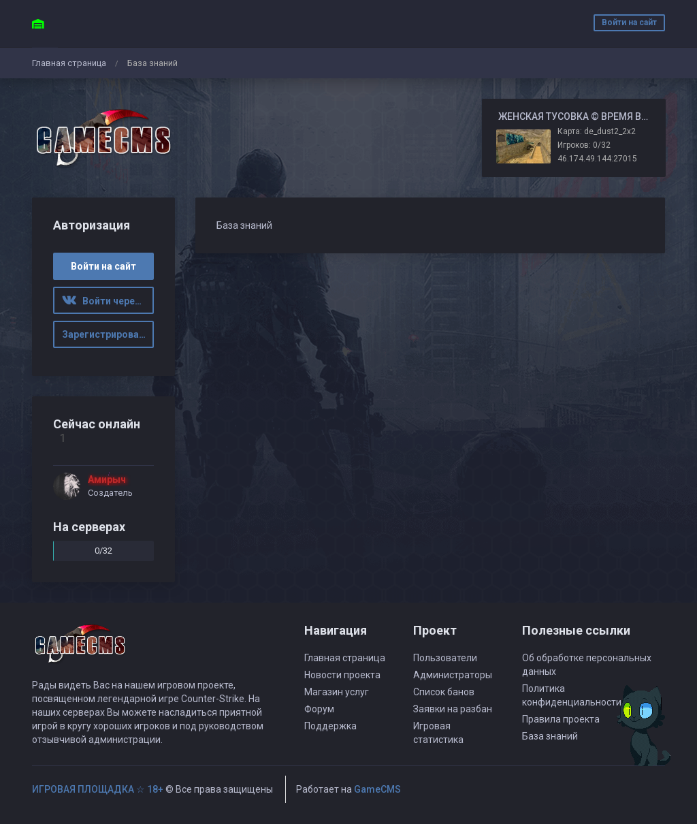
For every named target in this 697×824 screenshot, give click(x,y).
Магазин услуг (336, 691)
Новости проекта (342, 674)
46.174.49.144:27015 (597, 158)
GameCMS (377, 789)
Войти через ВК (108, 301)
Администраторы (452, 674)
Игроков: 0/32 (584, 145)
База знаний (550, 736)
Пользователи (445, 657)
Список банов (443, 691)
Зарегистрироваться (108, 334)
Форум (319, 708)
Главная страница (69, 63)
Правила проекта (561, 719)
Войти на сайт (629, 22)
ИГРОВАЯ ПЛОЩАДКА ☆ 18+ (97, 789)
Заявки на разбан (452, 708)
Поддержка (330, 725)
